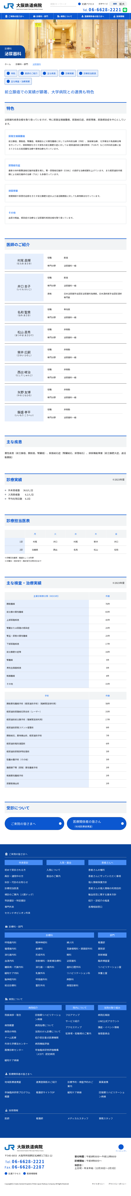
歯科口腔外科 (74, 967)
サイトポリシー (98, 1184)
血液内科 (9, 960)
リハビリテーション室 (109, 967)
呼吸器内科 (10, 942)
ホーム (8, 64)
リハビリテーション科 (78, 973)
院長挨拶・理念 (13, 1015)
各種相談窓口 (95, 906)
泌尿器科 (37, 64)
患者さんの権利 (96, 869)
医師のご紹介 (29, 73)
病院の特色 (10, 1031)
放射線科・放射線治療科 (48, 960)
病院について (65, 16)
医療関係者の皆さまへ (93, 16)
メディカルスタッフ (78, 1118)
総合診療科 (10, 985)
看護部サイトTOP (45, 1092)
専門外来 (9, 906)
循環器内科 (10, 948)
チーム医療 (10, 1037)
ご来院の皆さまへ (15, 16)
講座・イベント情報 (108, 1027)
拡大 (122, 4)
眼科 (69, 954)
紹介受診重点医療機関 (46, 1037)
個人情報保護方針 (97, 882)
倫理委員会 (104, 1033)
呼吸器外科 (41, 979)
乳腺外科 (40, 973)
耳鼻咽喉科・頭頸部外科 (79, 948)
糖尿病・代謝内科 (14, 967)
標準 (115, 3)
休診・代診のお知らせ (16, 882)
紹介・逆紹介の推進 (98, 900)
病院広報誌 (104, 1015)
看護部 (101, 942)
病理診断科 (72, 985)
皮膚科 (39, 948)
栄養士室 (102, 973)
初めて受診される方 (15, 869)
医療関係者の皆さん (98, 823)
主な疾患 (49, 73)
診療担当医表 (87, 73)
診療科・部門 (41, 16)
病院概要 (9, 1025)
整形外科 (40, 985)
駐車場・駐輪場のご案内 (78, 1033)
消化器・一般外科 (45, 967)
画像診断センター (14, 1049)
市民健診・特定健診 (15, 900)
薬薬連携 (103, 1082)
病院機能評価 (42, 1043)
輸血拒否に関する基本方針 (102, 894)
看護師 (39, 1118)
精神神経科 (41, 942)
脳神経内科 (10, 979)
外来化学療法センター (16, 1043)
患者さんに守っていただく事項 (104, 876)
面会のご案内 (54, 876)
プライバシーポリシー (117, 1184)
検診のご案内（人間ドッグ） (20, 894)
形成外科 (40, 954)
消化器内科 (10, 954)
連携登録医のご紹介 (46, 1082)
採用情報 (119, 16)
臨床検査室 (104, 960)
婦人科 (70, 942)
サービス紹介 (73, 1021)
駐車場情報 (30, 1173)
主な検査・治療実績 (18, 81)
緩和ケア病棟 (12, 1060)
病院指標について (44, 1025)
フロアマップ (73, 1015)
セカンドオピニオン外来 (17, 912)
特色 (11, 73)
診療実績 (67, 73)
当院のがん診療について (48, 1031)
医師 (7, 1118)
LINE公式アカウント (108, 1021)
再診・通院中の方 (14, 876)
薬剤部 (101, 948)
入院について (53, 869)
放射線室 (102, 954)
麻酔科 (70, 979)
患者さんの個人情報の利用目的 (104, 888)
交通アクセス (86, 3)
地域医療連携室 (13, 1082)
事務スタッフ (106, 1118)
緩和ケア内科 (12, 973)
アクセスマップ (74, 1027)
